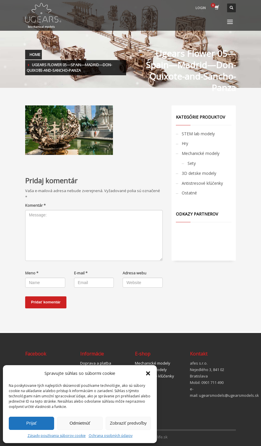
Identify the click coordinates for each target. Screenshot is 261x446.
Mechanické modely (200, 153)
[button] (148, 373)
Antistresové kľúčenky (202, 183)
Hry (185, 143)
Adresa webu (134, 273)
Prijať (31, 423)
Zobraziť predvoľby (128, 423)
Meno (31, 273)
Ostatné (189, 193)
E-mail (80, 273)
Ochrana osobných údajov (111, 435)
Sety (192, 163)
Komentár (35, 205)
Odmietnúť (80, 423)
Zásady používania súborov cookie (57, 435)
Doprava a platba (95, 363)
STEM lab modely (198, 133)
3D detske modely (199, 173)
